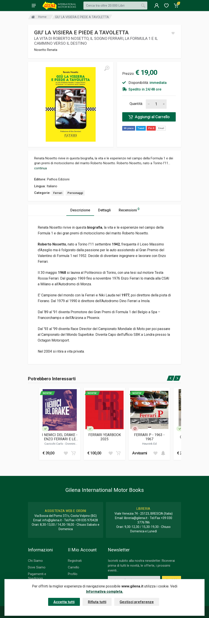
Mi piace (129, 128)
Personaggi (75, 193)
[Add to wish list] (65, 453)
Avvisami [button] (139, 453)
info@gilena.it (52, 520)
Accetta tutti (64, 602)
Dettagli (104, 210)
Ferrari (57, 193)
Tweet (141, 128)
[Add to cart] (73, 453)
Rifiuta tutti (97, 602)
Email (161, 128)
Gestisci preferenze (137, 602)
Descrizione (80, 210)
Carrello (73, 567)
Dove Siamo (36, 567)
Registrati (75, 561)
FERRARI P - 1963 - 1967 (149, 437)
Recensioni (129, 209)
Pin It (151, 128)
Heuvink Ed (149, 443)
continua (40, 168)
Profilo (72, 574)
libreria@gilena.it (135, 518)
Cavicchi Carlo (54, 443)
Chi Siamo (35, 561)
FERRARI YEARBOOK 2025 (104, 437)
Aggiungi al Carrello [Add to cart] (149, 116)
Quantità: (136, 104)
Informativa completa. (104, 591)
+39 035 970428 (86, 520)
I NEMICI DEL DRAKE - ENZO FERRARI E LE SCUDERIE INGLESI (59, 437)
